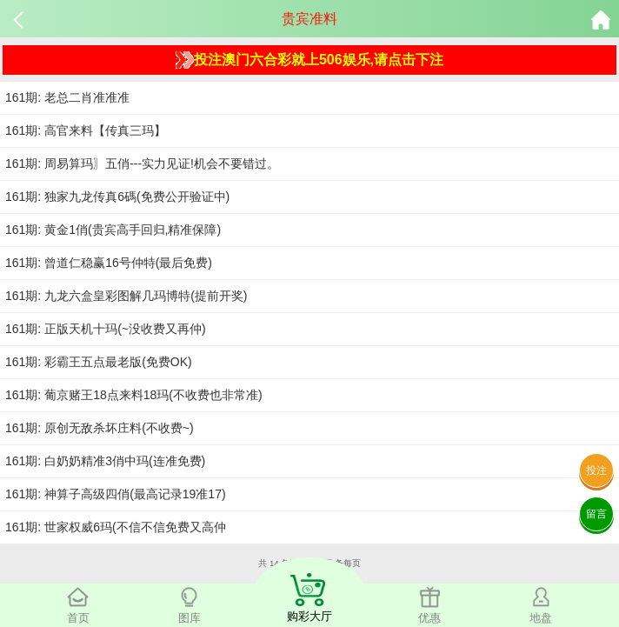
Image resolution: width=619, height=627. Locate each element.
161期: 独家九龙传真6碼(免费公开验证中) (117, 196)
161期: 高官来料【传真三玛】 (85, 130)
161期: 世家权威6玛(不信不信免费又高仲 (115, 527)
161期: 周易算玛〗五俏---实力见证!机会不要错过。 (142, 163)
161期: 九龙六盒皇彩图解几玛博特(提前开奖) (126, 296)
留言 (596, 514)
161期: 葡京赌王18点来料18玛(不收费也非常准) (134, 395)
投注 (596, 470)
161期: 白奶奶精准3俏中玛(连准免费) (105, 461)
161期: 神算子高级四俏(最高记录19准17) (115, 494)
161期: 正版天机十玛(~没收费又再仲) (105, 329)
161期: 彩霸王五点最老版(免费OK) (98, 362)
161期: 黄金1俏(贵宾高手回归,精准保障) (113, 230)
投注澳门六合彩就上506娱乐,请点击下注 (309, 60)
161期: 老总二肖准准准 (67, 97)
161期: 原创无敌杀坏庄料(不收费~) (99, 428)
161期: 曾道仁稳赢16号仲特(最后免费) (108, 263)
